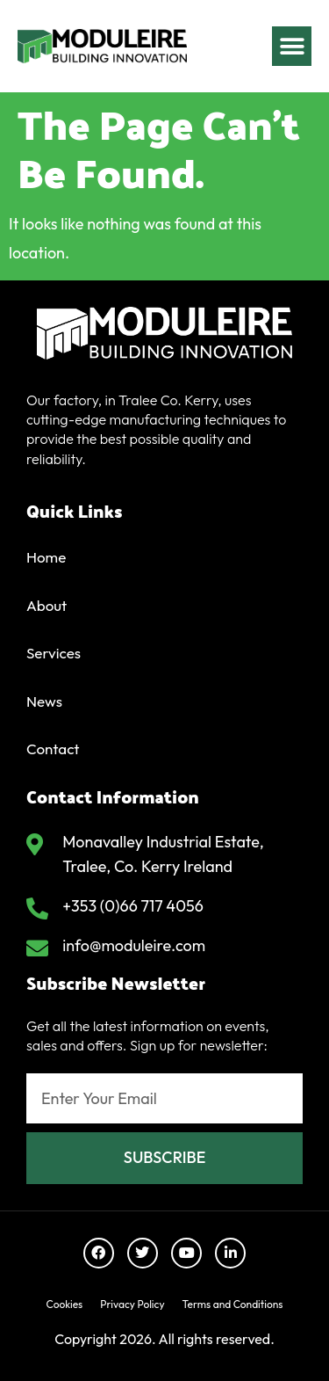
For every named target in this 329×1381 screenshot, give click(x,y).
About (46, 605)
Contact (53, 748)
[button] (291, 45)
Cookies (64, 1304)
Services (53, 652)
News (44, 701)
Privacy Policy (132, 1304)
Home (46, 557)
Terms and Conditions (232, 1304)
